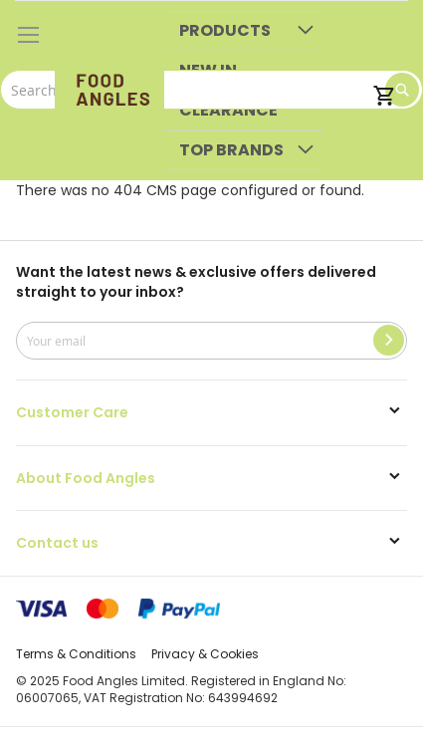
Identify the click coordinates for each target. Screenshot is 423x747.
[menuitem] (243, 31)
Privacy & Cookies (205, 653)
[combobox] (211, 90)
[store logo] (109, 91)
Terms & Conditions (76, 653)
